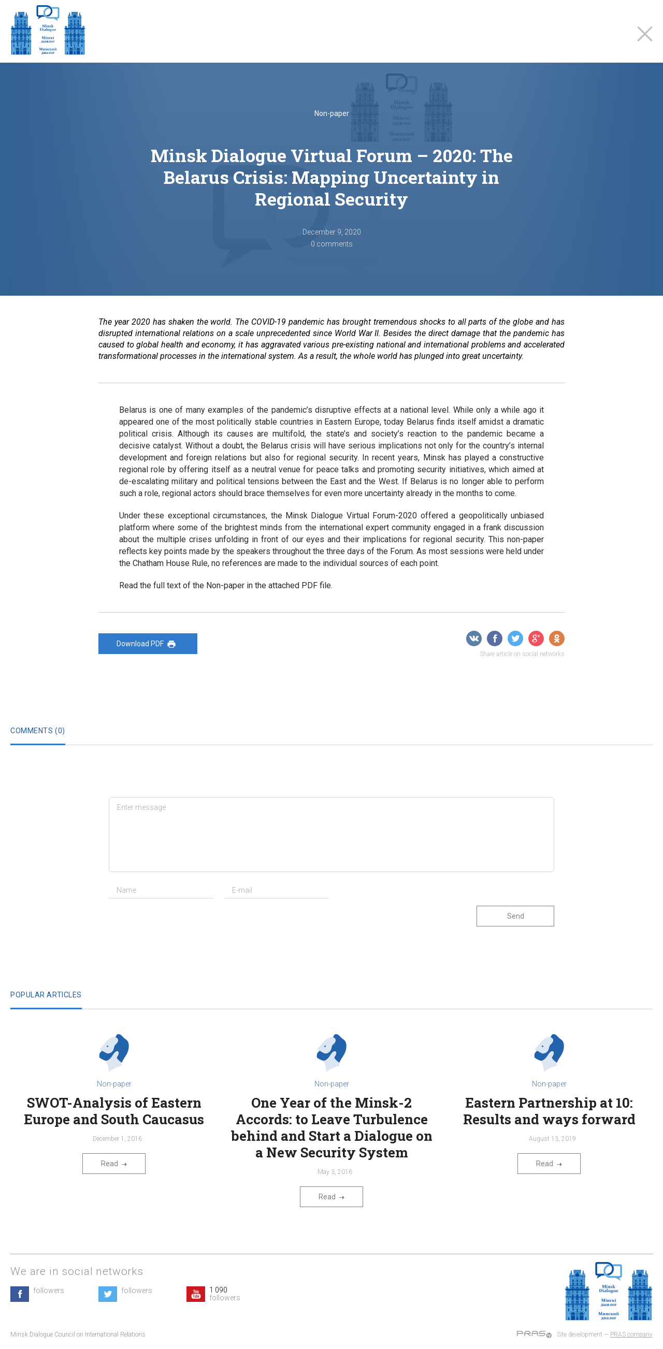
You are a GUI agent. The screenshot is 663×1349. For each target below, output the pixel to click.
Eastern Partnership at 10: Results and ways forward (549, 1111)
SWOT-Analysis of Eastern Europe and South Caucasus (114, 1111)
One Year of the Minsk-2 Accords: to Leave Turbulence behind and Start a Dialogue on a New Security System (332, 1127)
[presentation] (187, 926)
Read (114, 1163)
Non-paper (331, 113)
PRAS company (631, 1334)
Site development (579, 1334)
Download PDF (148, 644)
